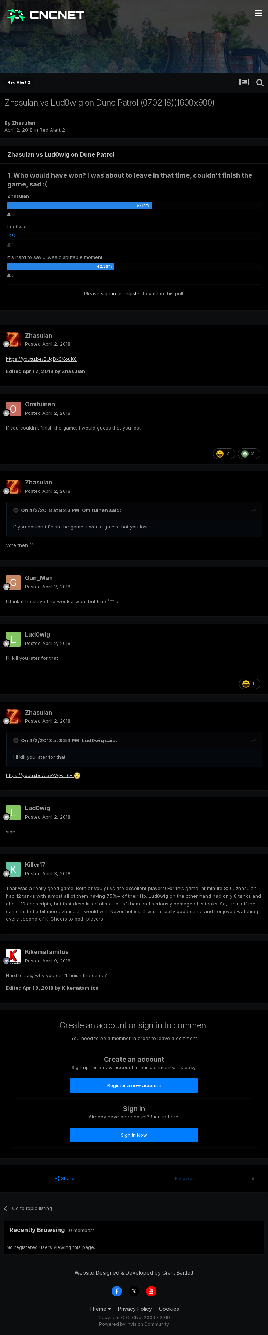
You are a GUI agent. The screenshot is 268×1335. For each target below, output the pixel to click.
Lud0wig (37, 634)
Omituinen (40, 404)
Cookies (169, 1309)
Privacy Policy (135, 1309)
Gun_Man (39, 577)
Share (65, 1178)
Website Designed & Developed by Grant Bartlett (134, 1273)
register (132, 293)
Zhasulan (23, 123)
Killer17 (35, 864)
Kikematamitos (47, 951)
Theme (100, 1309)
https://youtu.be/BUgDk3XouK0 (41, 359)
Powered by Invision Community (134, 1324)
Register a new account (134, 1085)
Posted (47, 344)
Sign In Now (134, 1135)
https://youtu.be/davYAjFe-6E (40, 775)
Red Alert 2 (52, 130)
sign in (108, 293)
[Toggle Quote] (16, 510)
